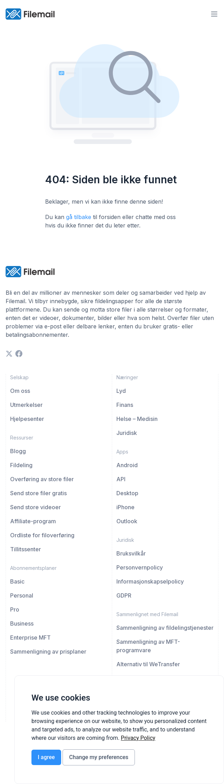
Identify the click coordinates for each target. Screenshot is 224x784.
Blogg (18, 451)
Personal (21, 595)
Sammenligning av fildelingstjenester (165, 627)
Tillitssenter (25, 549)
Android (127, 465)
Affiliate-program (33, 521)
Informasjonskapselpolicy (150, 581)
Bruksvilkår (131, 553)
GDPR (123, 595)
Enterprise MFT (30, 637)
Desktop (127, 493)
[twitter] (9, 353)
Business (22, 623)
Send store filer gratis (38, 493)
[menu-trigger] (214, 14)
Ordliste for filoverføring (42, 535)
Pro (14, 609)
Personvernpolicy (139, 567)
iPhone (125, 507)
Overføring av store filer (42, 479)
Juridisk (126, 432)
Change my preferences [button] (98, 757)
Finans (124, 404)
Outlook (126, 521)
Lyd (121, 390)
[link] (138, 738)
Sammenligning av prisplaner (48, 651)
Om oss (20, 390)
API (120, 479)
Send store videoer (35, 507)
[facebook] (18, 353)
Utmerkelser (26, 404)
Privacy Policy (138, 738)
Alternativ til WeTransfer (148, 664)
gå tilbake (78, 216)
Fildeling (21, 465)
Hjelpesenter (27, 418)
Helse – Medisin (137, 418)
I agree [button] (46, 757)
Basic (17, 581)
